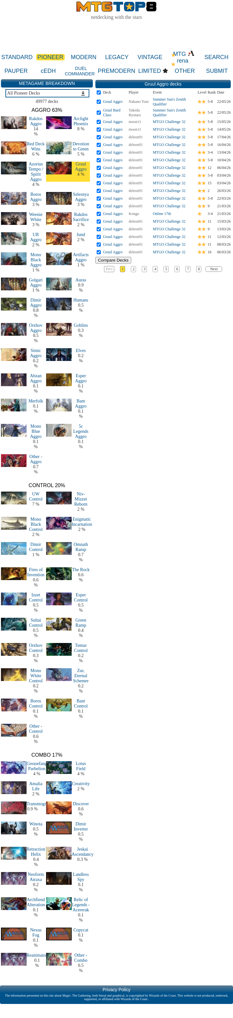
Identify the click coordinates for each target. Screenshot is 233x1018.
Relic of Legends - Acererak (81, 904)
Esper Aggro (81, 378)
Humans (80, 300)
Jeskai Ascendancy (82, 852)
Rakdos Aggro (36, 121)
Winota (36, 824)
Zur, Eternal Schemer (81, 675)
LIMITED (149, 71)
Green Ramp (80, 623)
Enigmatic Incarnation (82, 522)
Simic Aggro (36, 353)
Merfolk (35, 401)
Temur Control (81, 648)
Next (214, 269)
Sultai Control (36, 623)
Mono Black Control (36, 524)
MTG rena (184, 57)
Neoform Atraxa (36, 877)
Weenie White (36, 217)
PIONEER (50, 57)
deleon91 (136, 137)
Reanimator (37, 955)
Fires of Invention (35, 572)
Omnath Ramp (81, 547)
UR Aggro (36, 237)
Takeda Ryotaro (135, 112)
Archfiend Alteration (36, 902)
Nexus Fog (36, 933)
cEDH (48, 71)
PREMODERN (116, 71)
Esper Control (81, 597)
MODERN (83, 57)
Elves (81, 350)
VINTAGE (150, 57)
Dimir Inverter (81, 826)
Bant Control (81, 703)
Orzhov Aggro (36, 328)
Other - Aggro (35, 459)
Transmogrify (39, 803)
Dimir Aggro (36, 303)
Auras (81, 280)
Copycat (80, 930)
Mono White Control (36, 675)
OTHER (185, 71)
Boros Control (36, 703)
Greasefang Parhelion (37, 766)
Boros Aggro (36, 197)
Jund (80, 234)
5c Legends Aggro (80, 431)
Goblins (81, 325)
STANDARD (17, 57)
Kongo (134, 213)
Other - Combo (80, 958)
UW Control (36, 496)
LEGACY (116, 57)
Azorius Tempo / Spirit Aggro (35, 172)
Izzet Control (36, 597)
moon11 (135, 121)
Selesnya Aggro (81, 197)
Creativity (81, 783)
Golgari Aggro (36, 282)
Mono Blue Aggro (36, 431)
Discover (81, 803)
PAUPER (16, 71)
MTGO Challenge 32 (169, 121)
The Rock (81, 569)
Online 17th (162, 213)
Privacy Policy (116, 989)
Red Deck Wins (36, 146)
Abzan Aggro (36, 378)
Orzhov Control (36, 648)
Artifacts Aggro (81, 257)
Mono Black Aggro (36, 259)
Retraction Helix (36, 852)
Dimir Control (36, 547)
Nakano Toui (139, 101)
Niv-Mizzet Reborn (80, 499)
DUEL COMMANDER (80, 71)
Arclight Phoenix (80, 121)
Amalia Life (35, 786)
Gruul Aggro (81, 167)
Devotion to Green (80, 146)
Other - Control (36, 729)
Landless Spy (81, 877)
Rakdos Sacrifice (81, 217)
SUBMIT (217, 71)
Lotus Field (81, 766)
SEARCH (217, 57)
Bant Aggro (81, 404)
